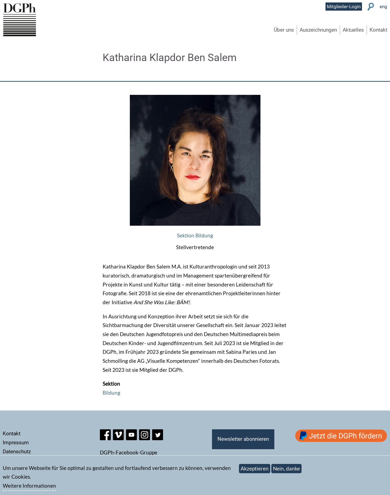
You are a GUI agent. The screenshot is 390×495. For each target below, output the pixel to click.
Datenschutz (17, 451)
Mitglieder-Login (344, 6)
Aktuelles (353, 30)
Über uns (284, 30)
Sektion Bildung (195, 235)
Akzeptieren (255, 471)
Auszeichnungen (318, 30)
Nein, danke (286, 471)
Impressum (16, 442)
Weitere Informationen (29, 488)
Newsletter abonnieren (243, 439)
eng (383, 6)
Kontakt (378, 30)
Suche (370, 7)
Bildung (111, 393)
